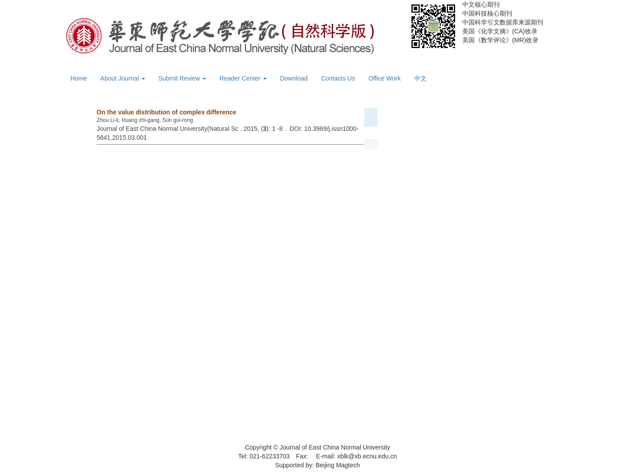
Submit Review (182, 78)
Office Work (384, 78)
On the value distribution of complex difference (166, 112)
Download (294, 78)
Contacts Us (338, 78)
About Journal (122, 78)
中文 (420, 78)
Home (78, 78)
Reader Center (243, 78)
